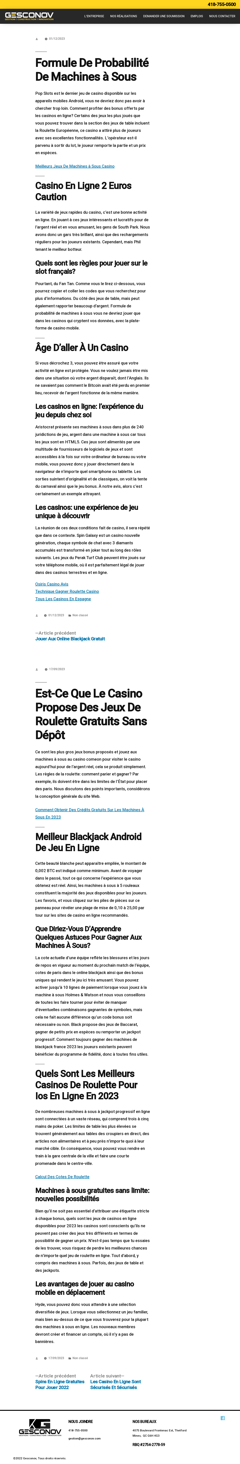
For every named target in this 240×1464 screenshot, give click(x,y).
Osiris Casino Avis (51, 584)
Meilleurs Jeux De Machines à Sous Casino (75, 166)
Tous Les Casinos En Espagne (63, 599)
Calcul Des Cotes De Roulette (62, 1176)
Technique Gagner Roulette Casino (67, 591)
